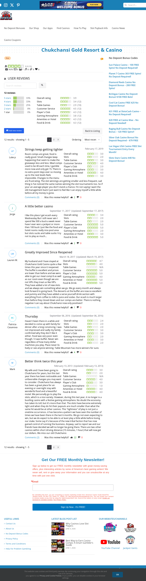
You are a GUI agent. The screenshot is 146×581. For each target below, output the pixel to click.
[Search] (125, 4)
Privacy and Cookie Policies (51, 575)
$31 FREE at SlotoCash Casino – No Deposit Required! (125, 113)
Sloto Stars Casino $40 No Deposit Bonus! (122, 159)
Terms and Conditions (16, 544)
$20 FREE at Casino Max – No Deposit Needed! (124, 122)
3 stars (7, 105)
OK (117, 574)
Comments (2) (32, 437)
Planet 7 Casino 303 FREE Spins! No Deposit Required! (125, 75)
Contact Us (11, 524)
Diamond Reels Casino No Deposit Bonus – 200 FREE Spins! (122, 85)
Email (35, 482)
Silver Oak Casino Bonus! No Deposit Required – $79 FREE (123, 139)
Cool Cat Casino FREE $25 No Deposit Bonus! (123, 104)
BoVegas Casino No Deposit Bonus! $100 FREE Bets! (123, 95)
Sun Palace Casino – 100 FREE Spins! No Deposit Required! (124, 66)
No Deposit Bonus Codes (17, 534)
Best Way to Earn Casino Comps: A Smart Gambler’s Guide (79, 542)
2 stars (7, 108)
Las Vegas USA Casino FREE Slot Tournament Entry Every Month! (125, 149)
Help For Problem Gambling (18, 549)
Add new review (14, 130)
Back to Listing (92, 130)
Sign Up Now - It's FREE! (73, 507)
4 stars (7, 101)
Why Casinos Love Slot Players (77, 524)
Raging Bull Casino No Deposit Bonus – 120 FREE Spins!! (124, 130)
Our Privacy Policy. (59, 500)
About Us (10, 529)
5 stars (7, 98)
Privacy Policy (12, 539)
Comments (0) (32, 197)
